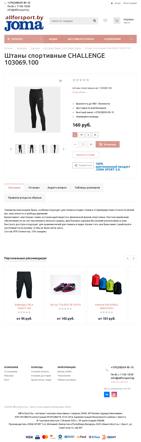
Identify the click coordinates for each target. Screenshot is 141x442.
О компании (112, 39)
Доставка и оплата (81, 39)
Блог (6, 379)
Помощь (37, 367)
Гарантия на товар (41, 379)
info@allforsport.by (18, 9)
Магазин (8, 375)
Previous (11, 149)
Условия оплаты (40, 371)
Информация (67, 367)
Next (63, 149)
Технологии (64, 375)
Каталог (17, 39)
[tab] (102, 92)
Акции (53, 39)
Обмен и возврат (67, 379)
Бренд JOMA (65, 371)
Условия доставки (41, 375)
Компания (11, 367)
